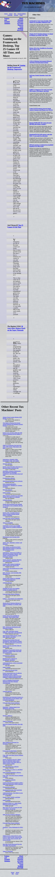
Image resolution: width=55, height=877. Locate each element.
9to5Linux (32, 18)
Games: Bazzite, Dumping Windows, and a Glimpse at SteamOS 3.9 (12, 560)
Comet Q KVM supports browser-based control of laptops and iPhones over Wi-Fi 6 (41, 109)
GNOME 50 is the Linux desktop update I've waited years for (11, 589)
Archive (16, 15)
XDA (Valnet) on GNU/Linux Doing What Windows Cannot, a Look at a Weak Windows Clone (12, 548)
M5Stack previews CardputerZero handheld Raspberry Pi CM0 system (41, 145)
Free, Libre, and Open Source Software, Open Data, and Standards (12, 632)
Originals (9, 15)
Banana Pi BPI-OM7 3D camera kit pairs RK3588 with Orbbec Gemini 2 (40, 123)
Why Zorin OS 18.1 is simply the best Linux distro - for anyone (12, 808)
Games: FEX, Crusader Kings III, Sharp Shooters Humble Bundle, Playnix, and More (11, 514)
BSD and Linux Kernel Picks (10, 670)
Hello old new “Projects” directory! (11, 814)
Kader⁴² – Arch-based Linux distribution (13, 598)
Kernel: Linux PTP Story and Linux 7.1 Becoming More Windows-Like (13, 467)
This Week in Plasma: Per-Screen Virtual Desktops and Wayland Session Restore (13, 424)
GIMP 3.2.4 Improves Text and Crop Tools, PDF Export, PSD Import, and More (40, 90)
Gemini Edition (22, 13)
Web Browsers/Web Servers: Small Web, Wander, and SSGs (12, 636)
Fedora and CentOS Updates (7, 21)
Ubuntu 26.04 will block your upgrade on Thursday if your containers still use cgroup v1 (13, 506)
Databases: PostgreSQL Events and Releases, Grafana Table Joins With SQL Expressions (12, 651)
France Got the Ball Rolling (10, 751)
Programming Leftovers (9, 478)
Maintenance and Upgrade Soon (11, 537)
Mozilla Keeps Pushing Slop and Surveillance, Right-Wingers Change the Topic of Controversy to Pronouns (12, 641)
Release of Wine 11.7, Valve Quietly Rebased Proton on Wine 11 (12, 803)
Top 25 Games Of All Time (15, 226)
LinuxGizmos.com (34, 105)
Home (6, 13)
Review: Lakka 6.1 (7, 715)
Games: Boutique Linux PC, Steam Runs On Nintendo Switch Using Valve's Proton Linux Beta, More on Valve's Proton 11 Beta (12, 761)
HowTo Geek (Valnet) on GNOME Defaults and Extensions (11, 579)
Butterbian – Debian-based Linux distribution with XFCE (11, 707)
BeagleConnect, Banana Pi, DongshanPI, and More (10, 659)
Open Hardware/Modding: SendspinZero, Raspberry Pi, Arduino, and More (12, 485)
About (10, 13)
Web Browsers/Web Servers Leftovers (12, 481)
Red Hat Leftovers (7, 489)
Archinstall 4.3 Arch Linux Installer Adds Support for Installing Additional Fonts (40, 21)
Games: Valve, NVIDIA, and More (11, 797)
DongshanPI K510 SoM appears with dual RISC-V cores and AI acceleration (40, 135)
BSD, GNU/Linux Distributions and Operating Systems (12, 627)
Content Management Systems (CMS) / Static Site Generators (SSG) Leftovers (13, 783)
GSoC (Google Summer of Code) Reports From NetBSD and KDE (20, 24)
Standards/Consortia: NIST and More (12, 790)
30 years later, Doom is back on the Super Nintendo (16, 328)
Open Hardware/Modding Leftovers (12, 772)
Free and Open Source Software (11, 518)
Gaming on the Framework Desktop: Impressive (16, 67)
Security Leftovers (7, 463)
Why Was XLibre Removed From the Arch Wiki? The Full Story (12, 845)
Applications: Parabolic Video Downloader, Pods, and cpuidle (11, 460)
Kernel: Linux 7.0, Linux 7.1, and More (12, 769)
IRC (15, 13)
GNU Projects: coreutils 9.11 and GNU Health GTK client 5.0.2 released (13, 496)
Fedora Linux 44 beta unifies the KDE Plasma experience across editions (12, 433)
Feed (21, 15)
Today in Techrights (8, 522)
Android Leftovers (7, 500)
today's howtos (6, 492)
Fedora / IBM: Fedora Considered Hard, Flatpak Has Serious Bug (11, 564)
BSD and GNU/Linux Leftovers (11, 766)
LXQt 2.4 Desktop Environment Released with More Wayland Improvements (40, 61)
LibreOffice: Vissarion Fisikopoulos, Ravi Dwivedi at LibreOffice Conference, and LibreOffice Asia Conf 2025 (13, 473)
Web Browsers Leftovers (9, 779)
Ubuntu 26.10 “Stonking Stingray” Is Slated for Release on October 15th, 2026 (41, 34)
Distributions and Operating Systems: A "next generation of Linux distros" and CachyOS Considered (13, 698)
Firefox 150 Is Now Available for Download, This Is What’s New (11, 616)
